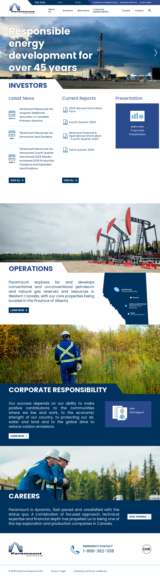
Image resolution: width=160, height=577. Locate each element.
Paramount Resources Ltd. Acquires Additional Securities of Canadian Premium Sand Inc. (36, 114)
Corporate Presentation (105, 2)
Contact (139, 10)
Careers (126, 10)
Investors (68, 10)
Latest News (145, 2)
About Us (51, 10)
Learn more (17, 310)
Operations (83, 10)
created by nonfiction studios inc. (90, 571)
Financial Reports (128, 2)
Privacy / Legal (58, 571)
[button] (149, 10)
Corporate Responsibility (101, 10)
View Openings (138, 517)
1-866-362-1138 (98, 551)
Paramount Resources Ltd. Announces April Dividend (36, 135)
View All (15, 180)
